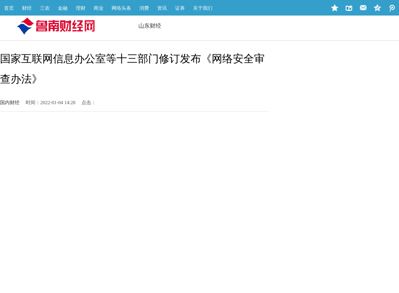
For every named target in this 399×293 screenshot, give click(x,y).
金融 (63, 8)
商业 (98, 8)
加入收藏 (335, 8)
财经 (27, 8)
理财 (81, 8)
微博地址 (377, 8)
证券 (180, 8)
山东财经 (149, 26)
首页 (9, 8)
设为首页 (349, 8)
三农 (45, 8)
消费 (144, 8)
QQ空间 (392, 8)
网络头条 (121, 8)
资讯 (162, 8)
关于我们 (203, 8)
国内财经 (10, 102)
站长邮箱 (363, 8)
